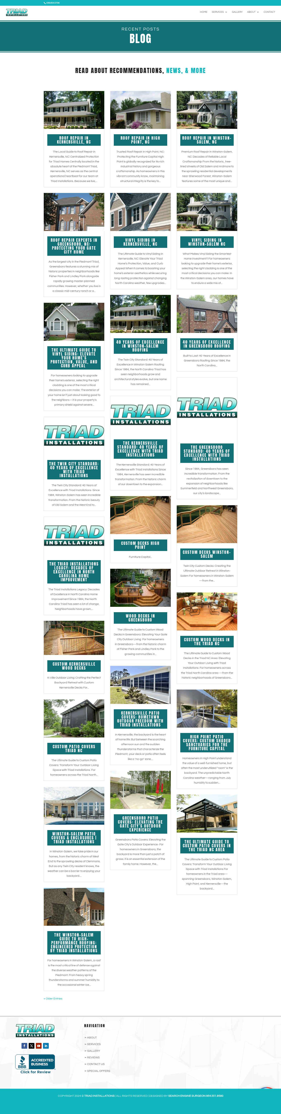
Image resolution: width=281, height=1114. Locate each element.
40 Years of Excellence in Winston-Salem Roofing (140, 346)
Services (218, 12)
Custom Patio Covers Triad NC (74, 748)
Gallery (237, 12)
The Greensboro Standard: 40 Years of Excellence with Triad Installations (207, 453)
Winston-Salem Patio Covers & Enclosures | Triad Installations (74, 838)
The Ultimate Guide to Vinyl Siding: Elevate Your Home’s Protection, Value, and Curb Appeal (74, 358)
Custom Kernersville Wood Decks (74, 666)
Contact (269, 12)
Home (203, 12)
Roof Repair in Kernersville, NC (74, 140)
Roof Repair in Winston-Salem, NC (207, 140)
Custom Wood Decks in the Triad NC (207, 641)
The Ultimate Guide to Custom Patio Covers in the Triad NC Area (207, 846)
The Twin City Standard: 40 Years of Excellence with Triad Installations (74, 469)
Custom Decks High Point (140, 545)
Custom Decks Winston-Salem (207, 554)
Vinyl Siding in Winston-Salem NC (207, 242)
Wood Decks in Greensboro (140, 618)
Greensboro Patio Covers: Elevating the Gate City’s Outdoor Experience (140, 824)
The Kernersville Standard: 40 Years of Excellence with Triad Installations (140, 449)
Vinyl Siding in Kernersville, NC (140, 242)
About (251, 12)
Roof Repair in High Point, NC (140, 140)
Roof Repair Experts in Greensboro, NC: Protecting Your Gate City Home (74, 246)
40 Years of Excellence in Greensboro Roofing (207, 344)
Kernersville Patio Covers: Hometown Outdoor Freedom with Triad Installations (140, 719)
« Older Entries (53, 998)
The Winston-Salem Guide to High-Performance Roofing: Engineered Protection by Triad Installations (74, 943)
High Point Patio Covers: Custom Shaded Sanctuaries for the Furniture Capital (207, 742)
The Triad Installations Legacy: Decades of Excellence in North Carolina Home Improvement (74, 572)
